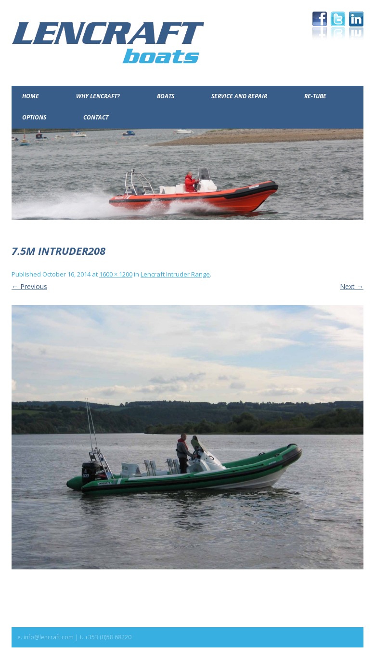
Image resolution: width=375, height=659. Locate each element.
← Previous (29, 286)
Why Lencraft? (98, 96)
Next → (351, 286)
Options (34, 117)
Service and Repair (239, 96)
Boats (165, 96)
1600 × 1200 (115, 274)
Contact (95, 117)
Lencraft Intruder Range (175, 274)
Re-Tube (315, 96)
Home (30, 96)
